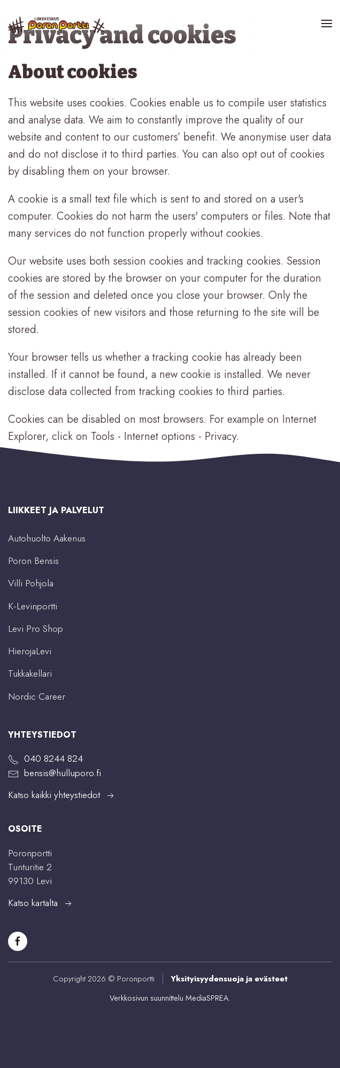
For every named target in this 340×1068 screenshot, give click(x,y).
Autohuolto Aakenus (47, 538)
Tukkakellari (30, 673)
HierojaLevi (29, 651)
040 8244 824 (53, 758)
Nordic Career (36, 696)
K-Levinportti (32, 606)
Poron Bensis (33, 561)
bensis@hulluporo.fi (62, 773)
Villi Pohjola (30, 583)
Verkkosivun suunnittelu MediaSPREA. (170, 997)
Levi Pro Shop (35, 629)
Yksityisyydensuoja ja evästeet (229, 978)
